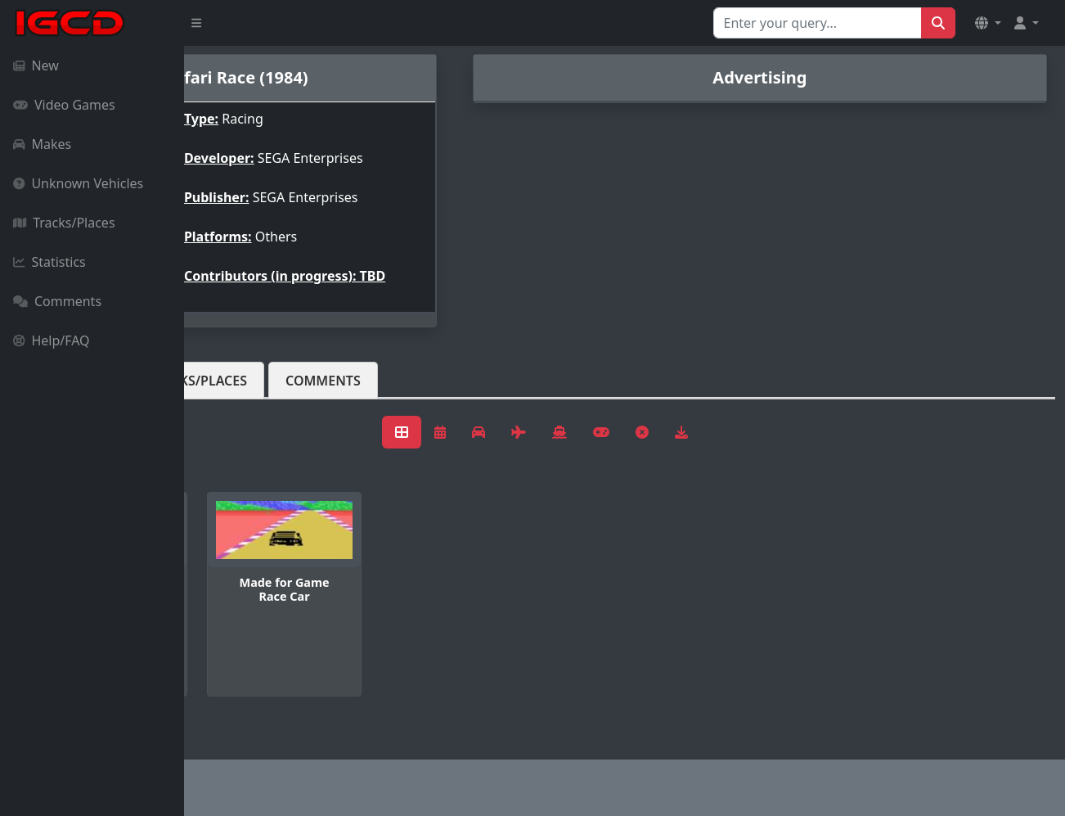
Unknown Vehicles (78, 183)
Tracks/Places (64, 223)
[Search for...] (817, 22)
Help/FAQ (51, 340)
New (36, 65)
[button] (988, 23)
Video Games (64, 105)
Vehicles (243, 394)
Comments (57, 301)
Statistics (49, 262)
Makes (42, 144)
